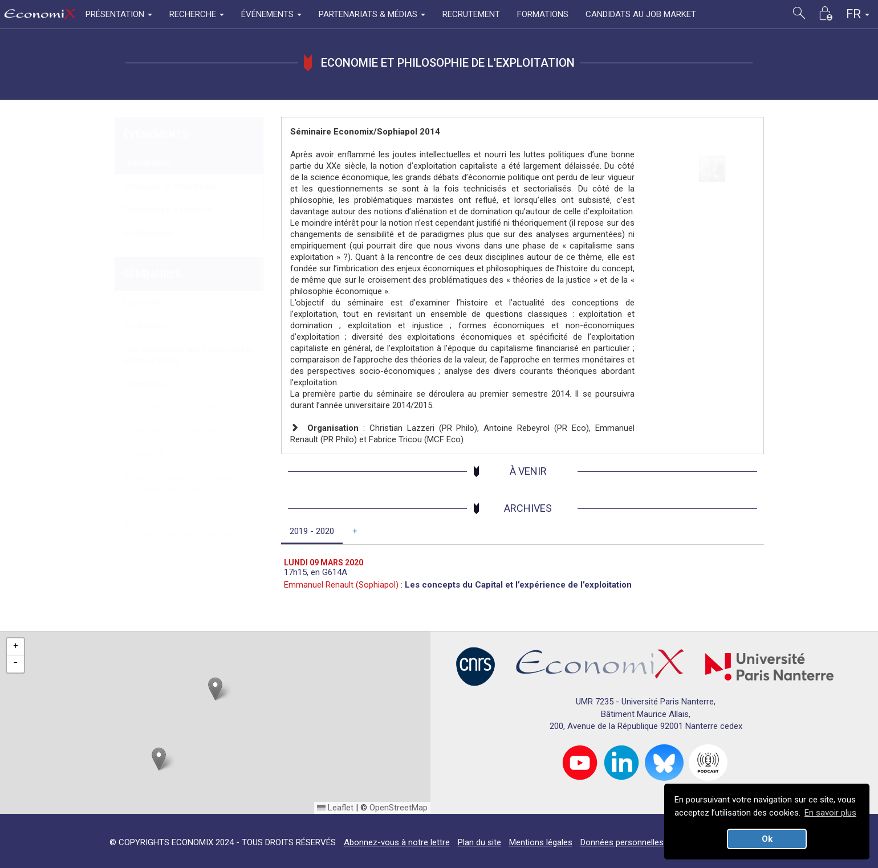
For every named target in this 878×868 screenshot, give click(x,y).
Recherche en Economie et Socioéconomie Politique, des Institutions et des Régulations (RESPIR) (180, 541)
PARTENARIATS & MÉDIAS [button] (372, 14)
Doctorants (144, 326)
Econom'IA (143, 454)
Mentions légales (540, 842)
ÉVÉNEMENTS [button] (271, 14)
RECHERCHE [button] (196, 14)
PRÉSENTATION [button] (119, 14)
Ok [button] (767, 839)
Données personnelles (622, 842)
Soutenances (148, 233)
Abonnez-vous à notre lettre (397, 842)
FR (857, 14)
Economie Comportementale (177, 431)
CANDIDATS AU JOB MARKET (641, 14)
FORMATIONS (542, 14)
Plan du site (479, 842)
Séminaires (146, 163)
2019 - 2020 (312, 531)
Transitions (144, 384)
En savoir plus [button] (830, 813)
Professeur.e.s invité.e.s (167, 210)
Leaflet (335, 807)
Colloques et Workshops (169, 186)
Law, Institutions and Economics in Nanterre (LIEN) (188, 355)
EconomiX (142, 303)
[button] (215, 688)
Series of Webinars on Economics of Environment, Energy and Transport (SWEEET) (187, 489)
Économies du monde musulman (185, 407)
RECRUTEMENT (471, 14)
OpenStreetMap (398, 807)
